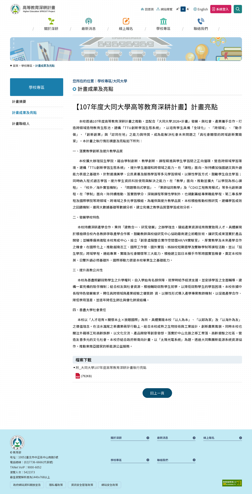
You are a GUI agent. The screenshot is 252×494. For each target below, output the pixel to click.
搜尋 (238, 9)
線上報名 (126, 28)
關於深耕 (51, 28)
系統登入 (222, 9)
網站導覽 (166, 9)
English (203, 9)
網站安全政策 (109, 485)
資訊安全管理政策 (82, 485)
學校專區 (163, 28)
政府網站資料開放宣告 (27, 485)
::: (1, 2)
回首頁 (149, 9)
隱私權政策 (56, 485)
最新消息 (89, 28)
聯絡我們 (201, 28)
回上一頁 (157, 393)
